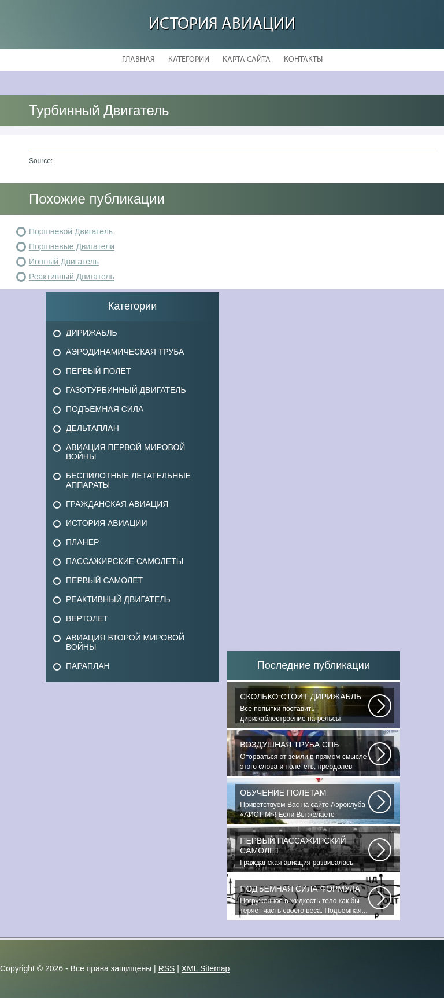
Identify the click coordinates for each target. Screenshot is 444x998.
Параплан (88, 666)
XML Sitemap (206, 968)
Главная (138, 60)
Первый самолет (104, 580)
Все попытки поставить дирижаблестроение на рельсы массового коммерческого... (304, 707)
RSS (166, 968)
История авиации (222, 24)
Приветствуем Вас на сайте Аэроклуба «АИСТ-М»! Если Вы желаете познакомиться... (304, 803)
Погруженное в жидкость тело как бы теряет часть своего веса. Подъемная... (304, 899)
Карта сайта (247, 60)
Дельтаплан (92, 428)
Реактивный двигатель (118, 599)
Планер (82, 542)
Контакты (303, 60)
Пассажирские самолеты (124, 561)
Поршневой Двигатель (71, 231)
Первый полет (98, 370)
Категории (188, 60)
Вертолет (87, 618)
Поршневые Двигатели (71, 246)
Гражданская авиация (117, 504)
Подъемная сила (104, 409)
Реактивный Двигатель (71, 276)
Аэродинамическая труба (125, 351)
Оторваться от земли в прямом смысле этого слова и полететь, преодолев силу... (304, 755)
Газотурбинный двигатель (126, 390)
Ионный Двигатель (64, 261)
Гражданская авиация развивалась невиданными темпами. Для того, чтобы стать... (304, 851)
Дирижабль (91, 332)
